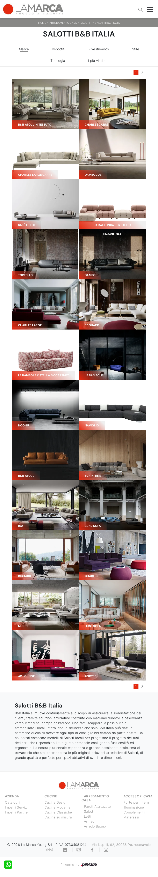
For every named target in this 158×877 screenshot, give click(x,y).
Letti (87, 816)
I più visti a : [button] (98, 61)
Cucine (50, 796)
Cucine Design (55, 802)
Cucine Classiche (58, 812)
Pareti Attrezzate (97, 806)
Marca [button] (24, 49)
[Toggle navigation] (150, 9)
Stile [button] (135, 49)
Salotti (85, 22)
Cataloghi (12, 802)
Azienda (12, 796)
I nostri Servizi (16, 807)
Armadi (89, 821)
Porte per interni (136, 802)
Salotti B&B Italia (107, 22)
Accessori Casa (138, 796)
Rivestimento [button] (98, 49)
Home (42, 22)
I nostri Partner (17, 812)
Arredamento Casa (63, 22)
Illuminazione (133, 807)
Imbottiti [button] (58, 49)
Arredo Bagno (95, 826)
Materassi (131, 817)
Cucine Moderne (57, 807)
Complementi (134, 812)
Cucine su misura (58, 817)
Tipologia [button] (57, 61)
